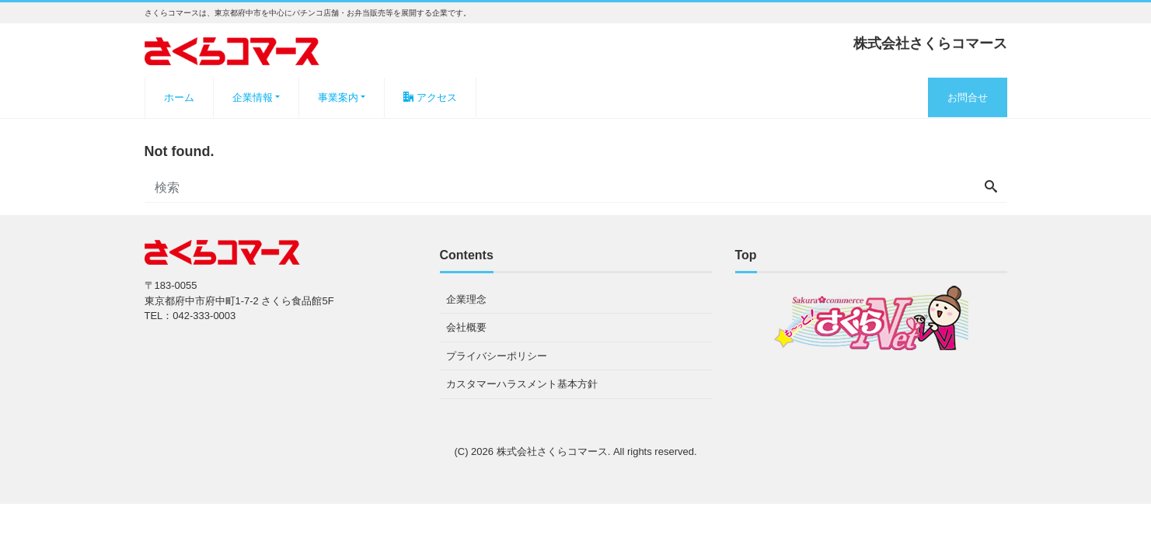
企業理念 (466, 299)
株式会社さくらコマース (552, 451)
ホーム (179, 97)
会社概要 (466, 327)
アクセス (430, 97)
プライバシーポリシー (496, 356)
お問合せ (967, 97)
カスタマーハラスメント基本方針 (522, 384)
